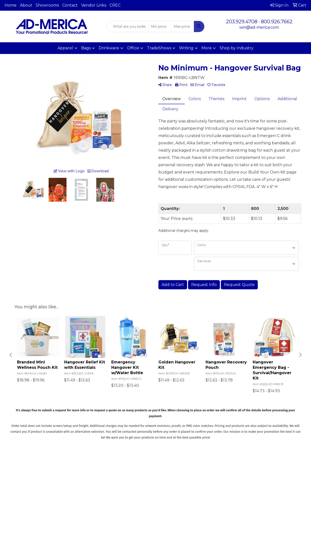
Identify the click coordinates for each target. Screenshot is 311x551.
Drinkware (109, 48)
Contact (70, 5)
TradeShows (159, 48)
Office (133, 48)
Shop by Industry (236, 48)
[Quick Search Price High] (182, 26)
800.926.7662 (277, 22)
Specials (119, 491)
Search (148, 471)
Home (11, 5)
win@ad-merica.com (259, 27)
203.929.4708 (241, 22)
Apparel (65, 48)
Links (146, 491)
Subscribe (241, 521)
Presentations (152, 484)
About (26, 5)
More (206, 48)
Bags (86, 48)
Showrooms (47, 5)
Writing (186, 48)
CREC (115, 5)
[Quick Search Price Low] (159, 26)
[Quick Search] (128, 26)
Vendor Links (93, 5)
